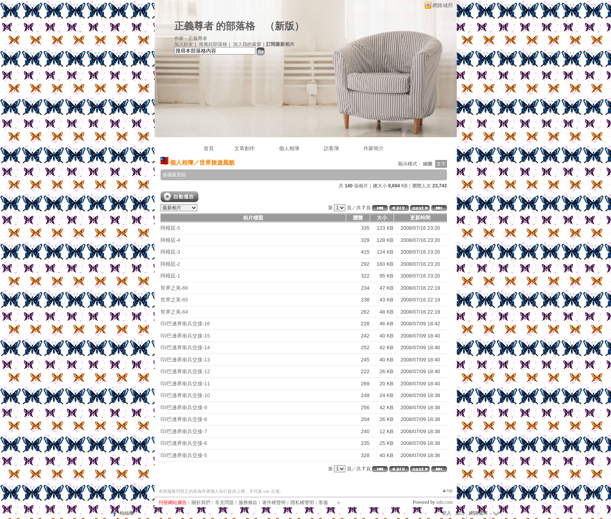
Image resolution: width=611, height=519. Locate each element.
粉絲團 (127, 513)
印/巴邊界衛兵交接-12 (185, 371)
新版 (284, 26)
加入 (460, 513)
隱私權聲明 (302, 502)
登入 (446, 513)
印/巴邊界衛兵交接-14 (185, 347)
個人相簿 (289, 148)
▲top (447, 490)
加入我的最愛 (247, 44)
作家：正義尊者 (190, 38)
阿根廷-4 (171, 240)
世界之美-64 (174, 312)
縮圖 (427, 164)
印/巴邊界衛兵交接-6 (184, 443)
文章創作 (244, 148)
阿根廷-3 (171, 252)
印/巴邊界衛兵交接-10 (185, 395)
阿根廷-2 (171, 264)
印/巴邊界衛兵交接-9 (184, 407)
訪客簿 (331, 148)
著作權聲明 (274, 502)
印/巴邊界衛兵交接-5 (184, 455)
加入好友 (183, 44)
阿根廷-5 (171, 228)
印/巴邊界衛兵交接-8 (184, 419)
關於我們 (201, 502)
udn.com (444, 502)
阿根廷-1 (171, 276)
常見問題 (224, 502)
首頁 (209, 148)
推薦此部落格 (213, 44)
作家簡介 (373, 148)
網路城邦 (442, 5)
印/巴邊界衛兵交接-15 (185, 336)
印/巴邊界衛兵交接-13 (185, 360)
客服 (323, 502)
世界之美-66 (174, 288)
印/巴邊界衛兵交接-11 (185, 384)
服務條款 (248, 502)
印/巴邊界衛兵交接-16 (185, 324)
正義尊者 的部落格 (214, 26)
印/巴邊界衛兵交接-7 (184, 431)
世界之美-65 (174, 300)
